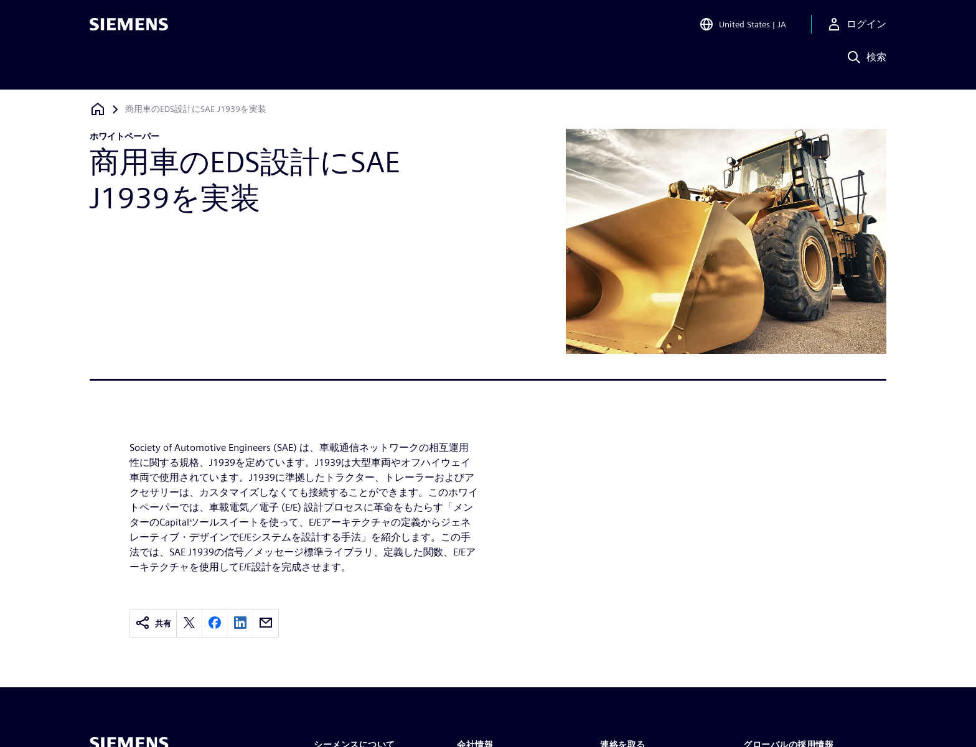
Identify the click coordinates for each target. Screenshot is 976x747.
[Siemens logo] (129, 27)
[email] (265, 623)
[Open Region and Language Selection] (742, 27)
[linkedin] (240, 623)
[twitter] (189, 623)
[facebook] (214, 623)
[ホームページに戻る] (97, 109)
